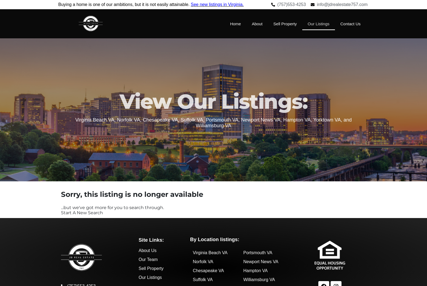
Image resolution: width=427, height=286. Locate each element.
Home (235, 23)
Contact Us (350, 23)
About (257, 23)
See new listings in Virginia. (217, 4)
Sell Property (285, 23)
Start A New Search (82, 212)
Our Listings (319, 23)
